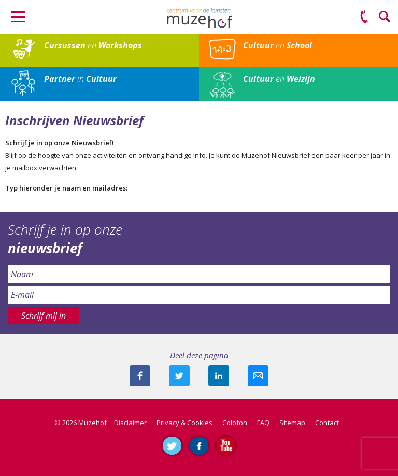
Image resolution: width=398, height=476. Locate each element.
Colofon (234, 422)
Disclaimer (130, 422)
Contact (327, 422)
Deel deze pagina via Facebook (140, 375)
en (93, 45)
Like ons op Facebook (199, 445)
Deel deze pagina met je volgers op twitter (179, 375)
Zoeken (385, 17)
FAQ (263, 422)
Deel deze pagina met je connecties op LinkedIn (218, 375)
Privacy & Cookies (184, 422)
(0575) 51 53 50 (364, 17)
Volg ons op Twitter (172, 445)
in (80, 79)
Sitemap (292, 422)
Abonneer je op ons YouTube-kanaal (226, 445)
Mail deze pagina (258, 375)
